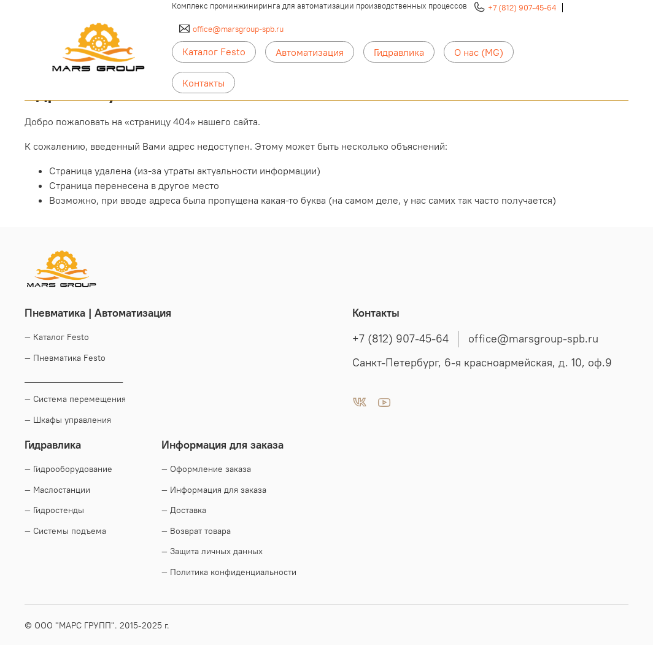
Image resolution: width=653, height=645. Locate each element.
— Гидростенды (54, 510)
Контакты (203, 83)
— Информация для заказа (213, 489)
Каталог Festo (213, 51)
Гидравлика (399, 52)
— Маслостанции (57, 489)
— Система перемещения (75, 398)
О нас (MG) (478, 52)
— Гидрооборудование (68, 468)
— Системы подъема (65, 530)
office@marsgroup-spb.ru (238, 29)
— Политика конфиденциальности (228, 571)
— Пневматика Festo (65, 357)
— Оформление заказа (206, 468)
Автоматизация (310, 52)
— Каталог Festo (57, 336)
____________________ (74, 378)
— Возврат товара (196, 530)
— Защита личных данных (212, 551)
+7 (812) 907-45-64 (522, 7)
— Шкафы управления (68, 419)
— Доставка (183, 510)
